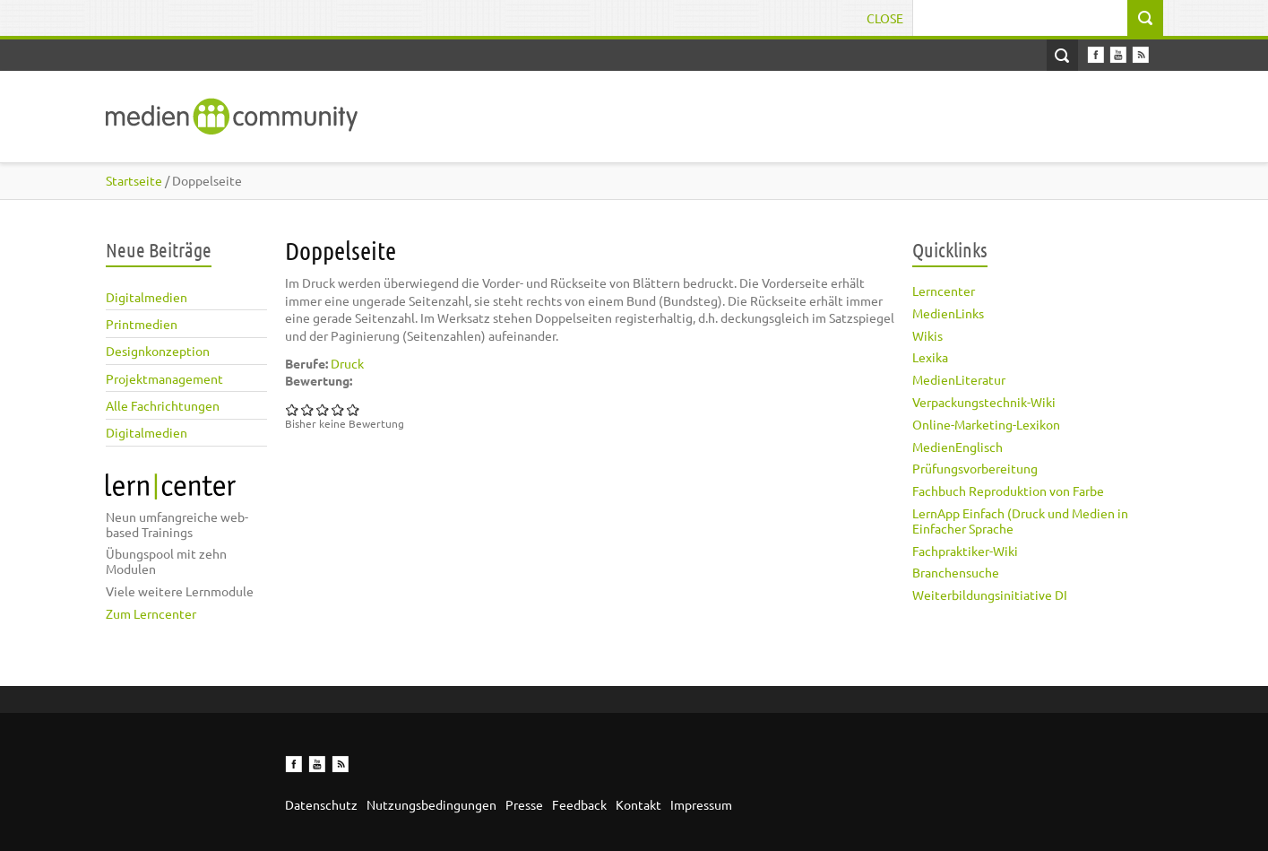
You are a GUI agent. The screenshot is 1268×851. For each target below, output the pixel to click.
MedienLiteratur (958, 379)
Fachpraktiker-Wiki (965, 551)
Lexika (930, 357)
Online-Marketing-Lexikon (986, 424)
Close (885, 18)
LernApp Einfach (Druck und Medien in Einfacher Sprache (1020, 520)
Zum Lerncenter (151, 613)
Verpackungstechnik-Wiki (984, 402)
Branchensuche (955, 572)
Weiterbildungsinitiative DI (989, 594)
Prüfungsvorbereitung (975, 468)
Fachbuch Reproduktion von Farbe (1008, 490)
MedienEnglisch (957, 447)
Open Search (1062, 55)
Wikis (927, 335)
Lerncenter (943, 290)
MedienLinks (948, 313)
